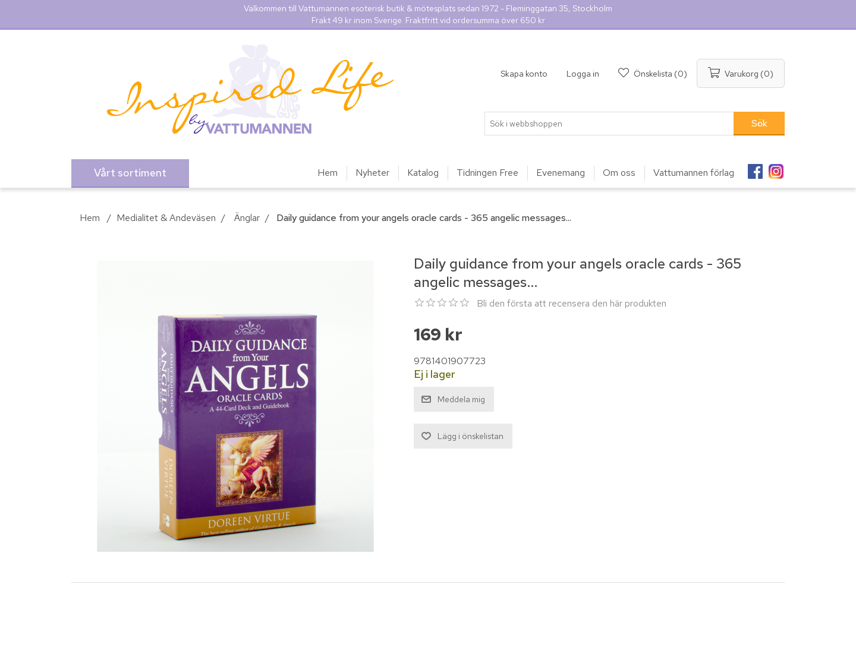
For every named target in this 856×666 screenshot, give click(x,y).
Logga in (583, 73)
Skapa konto (524, 73)
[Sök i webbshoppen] (609, 123)
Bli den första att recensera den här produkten (571, 303)
